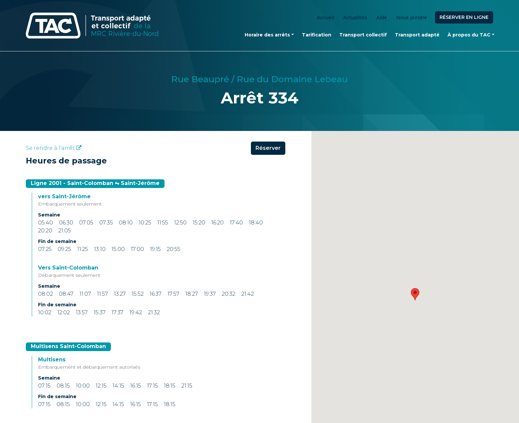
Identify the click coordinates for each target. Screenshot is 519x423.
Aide (381, 18)
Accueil (325, 18)
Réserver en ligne (464, 17)
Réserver (268, 148)
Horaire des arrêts (267, 35)
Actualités (355, 18)
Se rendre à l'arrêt (53, 148)
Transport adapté (417, 35)
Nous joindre (411, 18)
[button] (415, 294)
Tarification (316, 35)
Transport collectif (363, 35)
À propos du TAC (469, 35)
